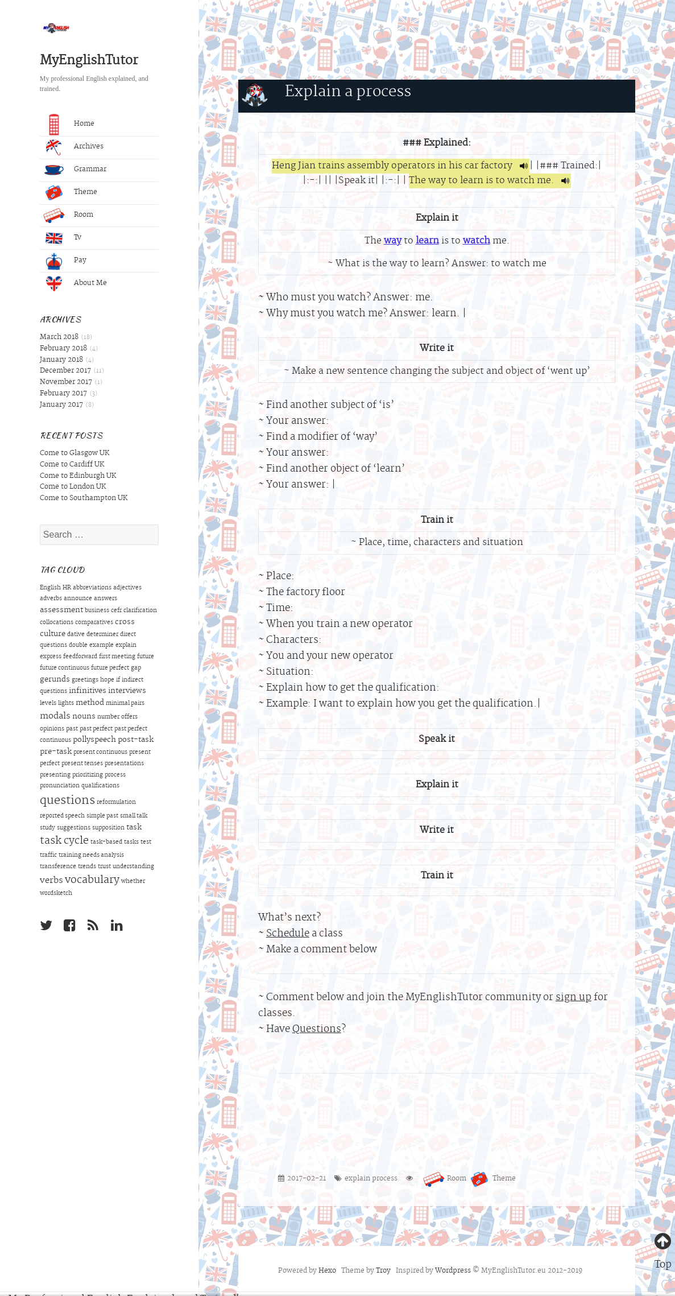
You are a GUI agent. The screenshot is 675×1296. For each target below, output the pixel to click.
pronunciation (60, 786)
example (101, 645)
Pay (64, 261)
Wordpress (453, 1271)
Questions (316, 1029)
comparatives (94, 623)
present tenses (82, 764)
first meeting (117, 657)
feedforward (80, 657)
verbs (51, 881)
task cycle (64, 841)
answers (105, 599)
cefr (116, 611)
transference (58, 867)
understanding (133, 867)
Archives (73, 147)
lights (66, 703)
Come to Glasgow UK (74, 453)
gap (136, 668)
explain (125, 645)
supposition (108, 828)
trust (104, 867)
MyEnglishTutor (89, 61)
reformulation (116, 802)
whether (133, 881)
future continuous (64, 668)
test (145, 842)
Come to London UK (73, 487)
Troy (383, 1271)
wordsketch (56, 893)
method (90, 703)
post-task (136, 740)
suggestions (73, 828)
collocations (56, 623)
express (50, 657)
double (78, 645)
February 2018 (63, 348)
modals (55, 716)
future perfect (110, 668)
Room (68, 215)
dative (76, 634)
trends (87, 867)
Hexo (327, 1271)
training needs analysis (91, 855)
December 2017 (65, 371)
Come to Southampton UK (83, 498)
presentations (124, 764)
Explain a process (348, 92)
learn (427, 241)
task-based (106, 842)
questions (67, 801)
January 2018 (61, 360)
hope (107, 680)
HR (67, 588)
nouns (84, 717)
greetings (85, 680)
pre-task (56, 752)
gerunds (55, 680)
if (118, 680)
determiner (102, 634)
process (115, 775)
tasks (131, 842)
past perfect (96, 729)
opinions (52, 729)
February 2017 (63, 393)
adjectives (127, 588)
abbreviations (92, 588)
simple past (102, 816)
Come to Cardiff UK (72, 464)
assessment (61, 610)
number (108, 717)
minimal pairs (125, 703)
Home (68, 125)
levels (48, 703)
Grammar (74, 170)
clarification (140, 611)
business (97, 611)
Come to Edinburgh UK (78, 476)
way (392, 241)
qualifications (100, 786)
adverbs (51, 599)
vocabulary (92, 881)
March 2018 (59, 337)
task (134, 827)
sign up (573, 997)
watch (476, 241)
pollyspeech (94, 740)
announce (78, 599)
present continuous (100, 752)
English (50, 588)
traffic (48, 855)
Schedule (287, 934)
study (47, 828)
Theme (70, 193)
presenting (55, 775)
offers (129, 717)
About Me (75, 284)
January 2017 (61, 405)
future (145, 657)
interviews (127, 691)
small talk (133, 816)
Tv (62, 238)
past (72, 729)
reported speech (62, 816)
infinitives (87, 691)
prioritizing (87, 775)
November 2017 (66, 382)
